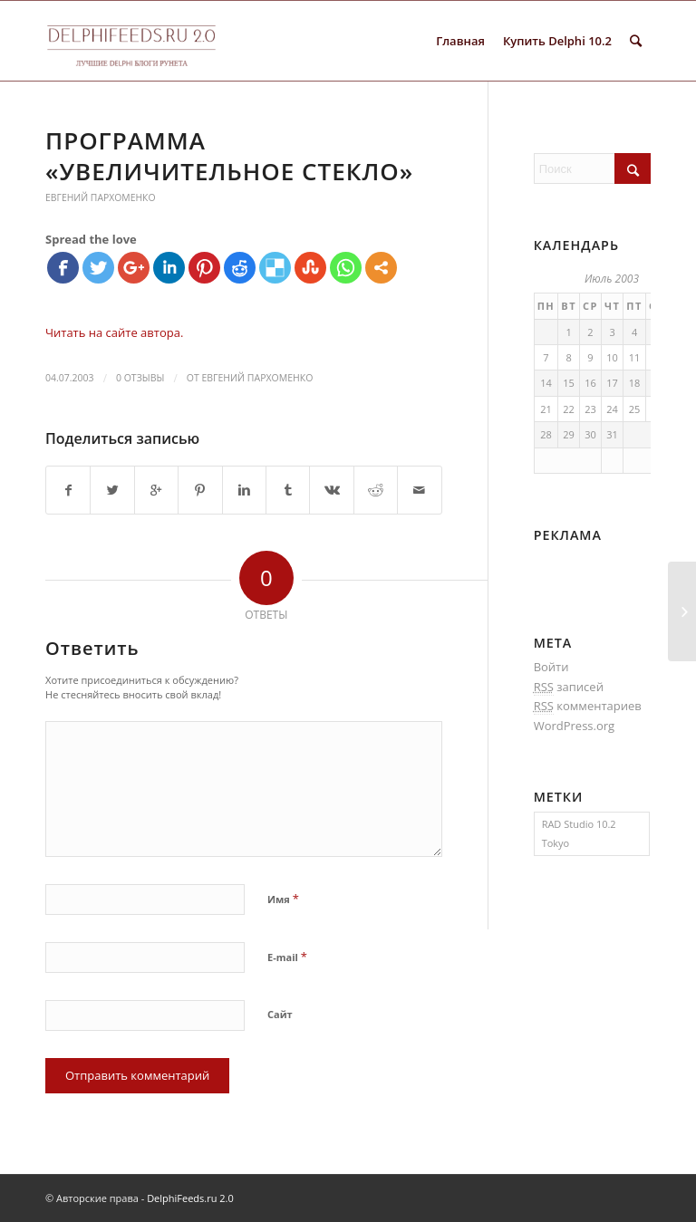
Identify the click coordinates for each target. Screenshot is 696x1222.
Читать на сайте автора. (114, 332)
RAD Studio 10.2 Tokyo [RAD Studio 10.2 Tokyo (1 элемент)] (579, 833)
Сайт (280, 1014)
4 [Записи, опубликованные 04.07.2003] (634, 332)
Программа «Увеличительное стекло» (229, 156)
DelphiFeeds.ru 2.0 (190, 1198)
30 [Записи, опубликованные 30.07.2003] (590, 434)
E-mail (287, 956)
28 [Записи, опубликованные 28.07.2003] (546, 434)
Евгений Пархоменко (100, 197)
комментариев (588, 706)
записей (569, 687)
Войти (551, 667)
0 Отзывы (140, 377)
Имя (283, 898)
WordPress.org (574, 725)
